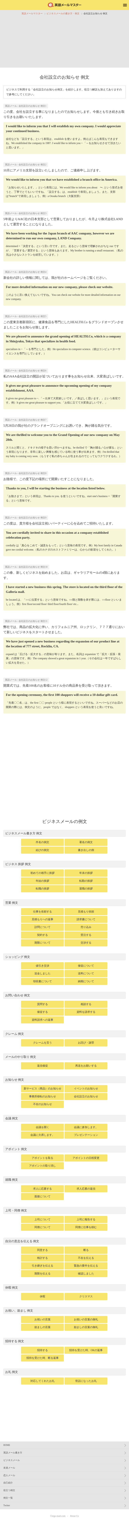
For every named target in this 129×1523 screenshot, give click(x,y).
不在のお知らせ (42, 1104)
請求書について (86, 919)
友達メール (9, 1468)
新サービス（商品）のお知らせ (42, 1088)
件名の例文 (42, 842)
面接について (42, 1196)
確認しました (86, 1273)
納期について (86, 981)
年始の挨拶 (42, 880)
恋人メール (9, 1475)
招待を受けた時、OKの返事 (86, 1350)
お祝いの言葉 (42, 1319)
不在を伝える (86, 1257)
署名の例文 (86, 842)
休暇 (42, 1296)
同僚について (42, 1227)
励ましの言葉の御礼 (86, 1327)
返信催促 (42, 1065)
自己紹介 (8, 1482)
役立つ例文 (9, 1490)
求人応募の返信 (86, 1188)
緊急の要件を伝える (86, 1265)
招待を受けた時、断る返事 (42, 1357)
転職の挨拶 (42, 888)
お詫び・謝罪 (86, 1042)
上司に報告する (86, 1219)
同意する (42, 1250)
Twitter (6, 1505)
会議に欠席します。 (42, 1134)
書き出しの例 (86, 850)
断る (86, 1250)
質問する (42, 1004)
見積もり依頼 (86, 911)
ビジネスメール (11, 1460)
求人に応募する (42, 1188)
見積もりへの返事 (42, 919)
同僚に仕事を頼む (86, 1227)
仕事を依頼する (42, 911)
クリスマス (86, 1296)
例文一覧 (8, 1498)
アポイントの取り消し (42, 1165)
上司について (42, 1219)
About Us (74, 1516)
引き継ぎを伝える (42, 1265)
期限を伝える (42, 1273)
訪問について (42, 927)
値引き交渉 (42, 965)
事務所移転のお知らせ (42, 1096)
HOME (6, 1445)
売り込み (86, 927)
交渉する (86, 942)
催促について (86, 965)
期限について (42, 942)
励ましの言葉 (42, 1327)
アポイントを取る (42, 1157)
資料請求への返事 (42, 1019)
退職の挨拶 (86, 888)
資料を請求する (86, 1011)
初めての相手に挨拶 (42, 872)
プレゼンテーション (86, 1134)
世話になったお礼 (86, 1380)
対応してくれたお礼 (42, 1380)
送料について (86, 973)
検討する (42, 1257)
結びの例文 (42, 850)
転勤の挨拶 (86, 880)
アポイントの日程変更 (86, 1157)
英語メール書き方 (12, 1452)
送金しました (42, 973)
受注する (86, 934)
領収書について (42, 981)
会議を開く (42, 1127)
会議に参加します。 (86, 1127)
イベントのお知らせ (86, 1088)
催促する (42, 1011)
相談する (86, 1004)
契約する (42, 934)
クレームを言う (42, 1042)
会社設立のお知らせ (86, 1096)
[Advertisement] (64, 40)
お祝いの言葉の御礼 (86, 1319)
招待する (42, 1350)
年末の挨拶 (86, 872)
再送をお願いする (86, 1065)
